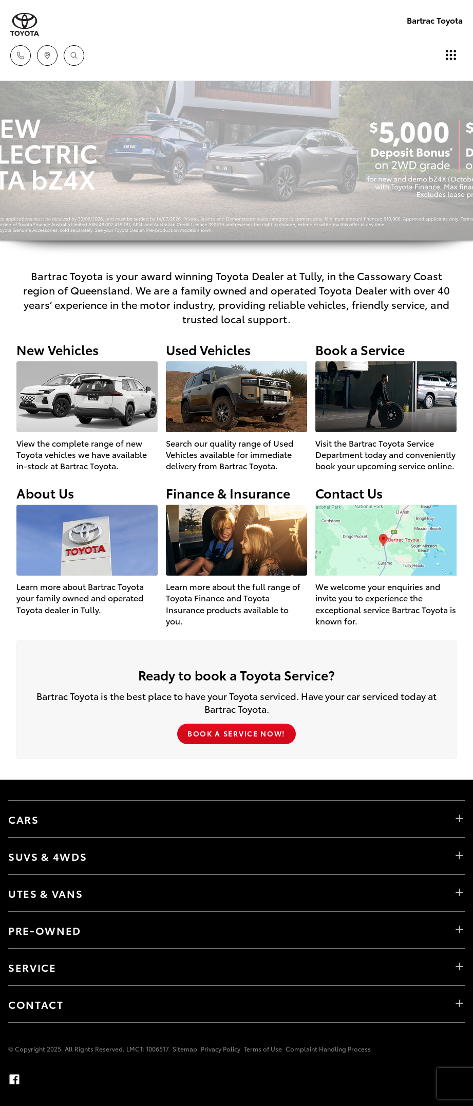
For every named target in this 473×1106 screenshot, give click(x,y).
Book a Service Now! (236, 733)
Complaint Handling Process (328, 1048)
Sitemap (185, 1048)
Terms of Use (263, 1048)
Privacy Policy (220, 1048)
